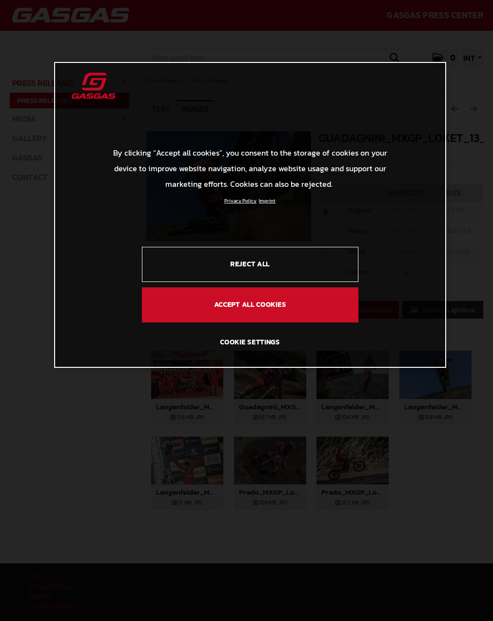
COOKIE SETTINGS (250, 342)
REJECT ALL (250, 264)
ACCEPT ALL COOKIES (250, 305)
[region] (250, 214)
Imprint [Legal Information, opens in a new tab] (267, 200)
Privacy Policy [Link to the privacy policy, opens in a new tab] (240, 200)
